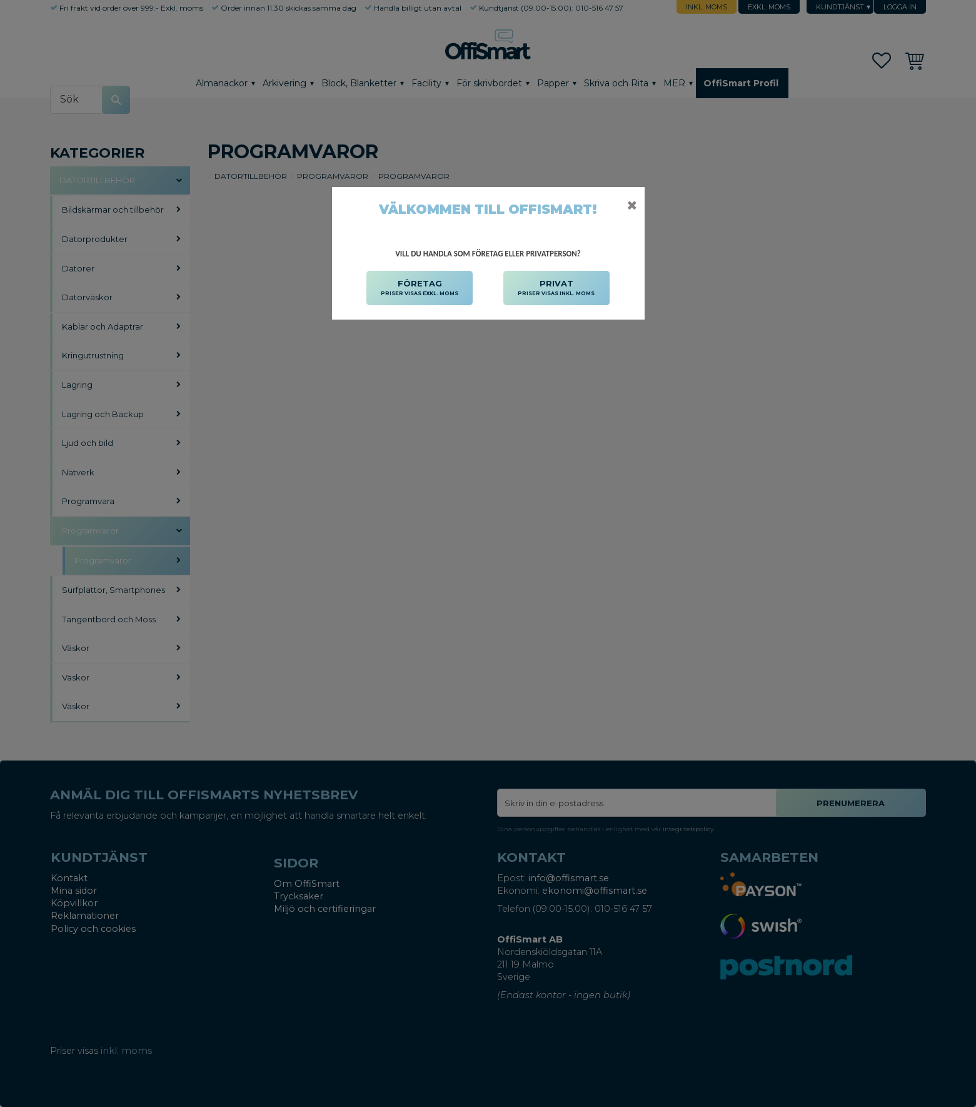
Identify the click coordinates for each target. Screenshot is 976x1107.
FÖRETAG (419, 288)
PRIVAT (556, 288)
